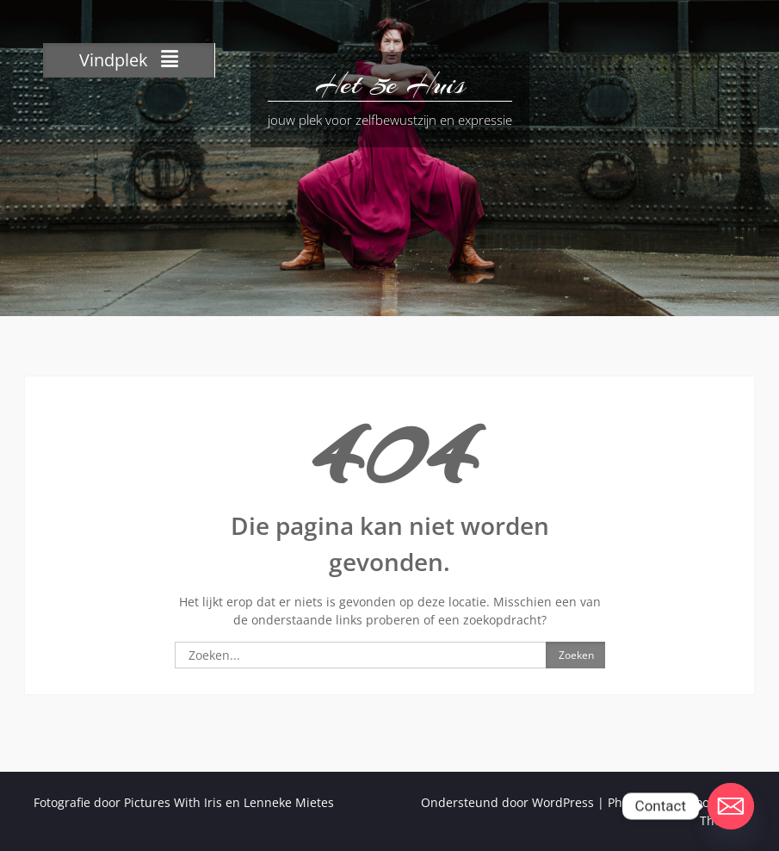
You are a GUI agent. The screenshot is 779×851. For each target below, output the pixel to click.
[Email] (731, 806)
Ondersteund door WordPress (507, 802)
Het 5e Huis (390, 84)
